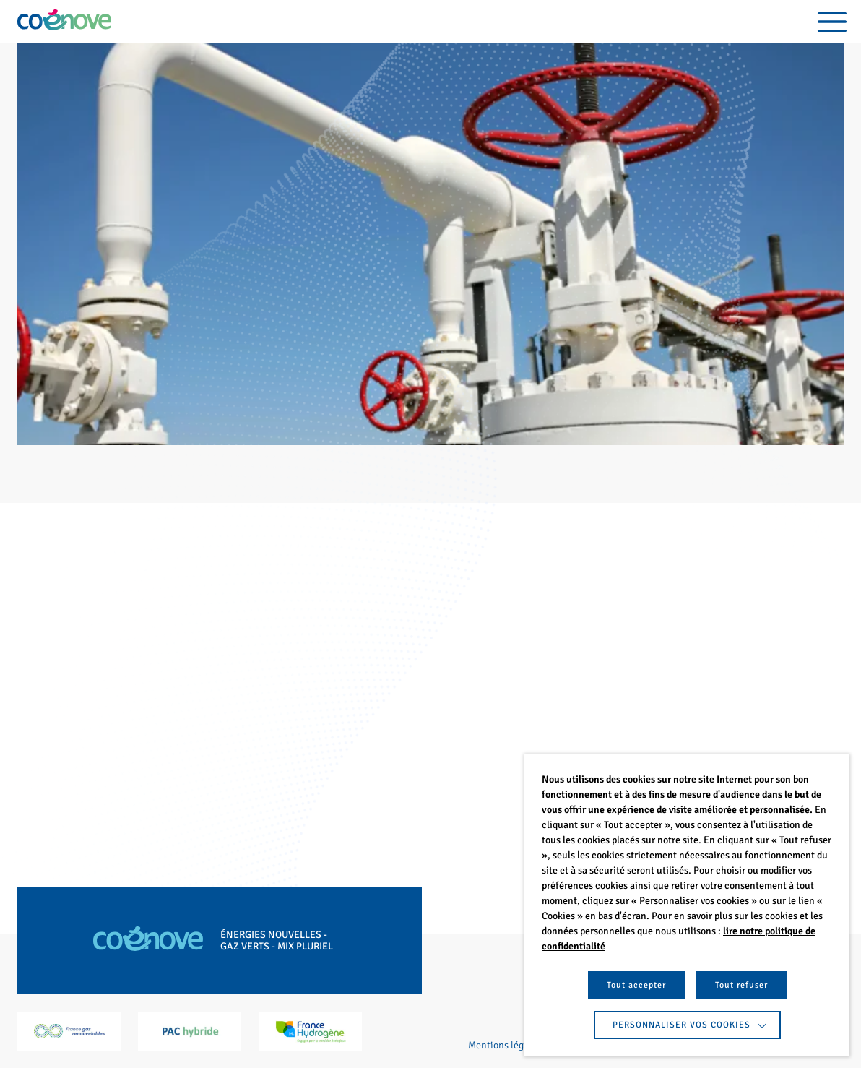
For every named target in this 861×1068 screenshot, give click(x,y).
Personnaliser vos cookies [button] (681, 1025)
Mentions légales (504, 1045)
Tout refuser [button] (741, 985)
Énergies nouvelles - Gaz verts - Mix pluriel (276, 940)
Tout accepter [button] (636, 985)
